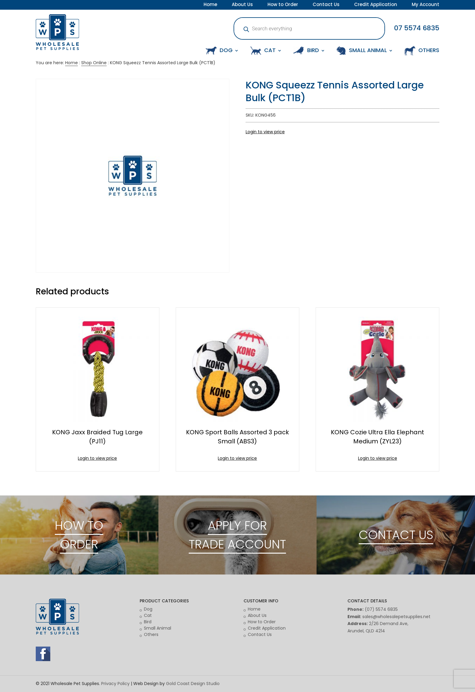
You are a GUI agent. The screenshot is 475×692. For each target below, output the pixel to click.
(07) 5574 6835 (381, 609)
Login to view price (265, 132)
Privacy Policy (115, 683)
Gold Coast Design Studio (193, 683)
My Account (425, 5)
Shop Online (94, 63)
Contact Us (326, 5)
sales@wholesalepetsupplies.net (396, 617)
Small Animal (157, 628)
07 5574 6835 (416, 28)
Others (151, 634)
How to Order (282, 5)
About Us (242, 5)
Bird (147, 622)
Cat (148, 615)
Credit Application (375, 5)
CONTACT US (396, 534)
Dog (148, 609)
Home (210, 5)
